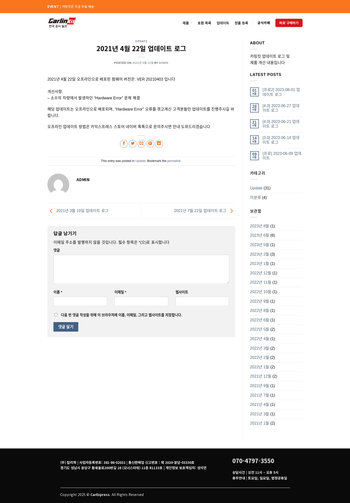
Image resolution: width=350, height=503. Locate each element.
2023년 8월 (259, 226)
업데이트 (223, 22)
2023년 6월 (259, 235)
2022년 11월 (260, 282)
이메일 (120, 292)
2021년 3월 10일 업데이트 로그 (78, 211)
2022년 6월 (259, 320)
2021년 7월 (259, 395)
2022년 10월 (260, 292)
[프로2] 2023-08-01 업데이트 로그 (281, 92)
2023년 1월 (259, 263)
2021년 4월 (259, 404)
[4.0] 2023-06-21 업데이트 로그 (280, 124)
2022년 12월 (260, 273)
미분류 (255, 198)
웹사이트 (181, 292)
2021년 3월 (259, 414)
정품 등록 (241, 22)
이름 (57, 292)
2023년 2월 (259, 254)
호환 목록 (204, 22)
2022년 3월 (259, 348)
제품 (187, 22)
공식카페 (263, 22)
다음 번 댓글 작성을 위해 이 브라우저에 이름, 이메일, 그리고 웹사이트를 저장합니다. (121, 315)
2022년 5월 (259, 329)
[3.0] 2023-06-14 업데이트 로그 (280, 140)
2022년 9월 (259, 301)
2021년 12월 (260, 376)
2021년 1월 (259, 423)
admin (163, 62)
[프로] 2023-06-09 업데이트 (281, 155)
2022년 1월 (259, 367)
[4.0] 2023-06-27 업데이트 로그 (280, 108)
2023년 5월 (259, 245)
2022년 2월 (259, 357)
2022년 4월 (259, 339)
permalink (174, 161)
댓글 (56, 250)
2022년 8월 (259, 310)
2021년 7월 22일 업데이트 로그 (204, 211)
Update (141, 41)
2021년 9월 (259, 386)
